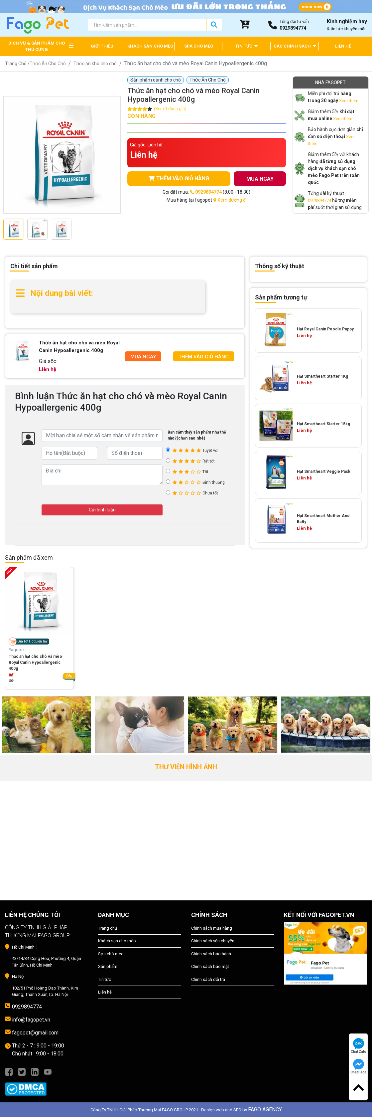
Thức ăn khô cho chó (95, 63)
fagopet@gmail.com (35, 1032)
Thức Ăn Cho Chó (48, 63)
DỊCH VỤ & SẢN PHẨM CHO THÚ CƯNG (36, 46)
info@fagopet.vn (31, 1020)
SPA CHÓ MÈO (198, 46)
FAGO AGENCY (265, 1109)
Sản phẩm (107, 966)
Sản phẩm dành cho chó (155, 80)
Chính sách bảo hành (211, 953)
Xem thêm (348, 100)
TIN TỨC (246, 46)
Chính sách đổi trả (208, 979)
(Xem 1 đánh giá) (170, 108)
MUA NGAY (260, 179)
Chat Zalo (358, 1045)
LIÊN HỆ (343, 46)
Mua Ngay (143, 357)
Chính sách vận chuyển (212, 940)
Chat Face (358, 1066)
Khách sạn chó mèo (117, 940)
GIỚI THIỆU (102, 46)
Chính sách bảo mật (210, 966)
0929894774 (319, 200)
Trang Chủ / (17, 63)
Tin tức (104, 979)
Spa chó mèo (111, 953)
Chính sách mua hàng (211, 928)
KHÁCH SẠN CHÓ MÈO (150, 46)
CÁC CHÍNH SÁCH (295, 46)
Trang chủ (107, 928)
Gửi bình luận (102, 509)
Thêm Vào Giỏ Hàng (204, 357)
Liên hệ (105, 992)
